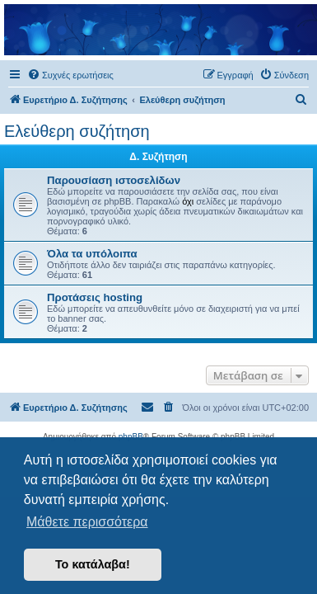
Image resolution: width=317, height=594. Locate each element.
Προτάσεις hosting (94, 297)
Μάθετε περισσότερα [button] (87, 522)
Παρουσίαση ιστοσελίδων (113, 180)
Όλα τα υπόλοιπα (92, 254)
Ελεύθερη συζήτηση (77, 131)
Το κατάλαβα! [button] (92, 564)
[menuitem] (70, 75)
